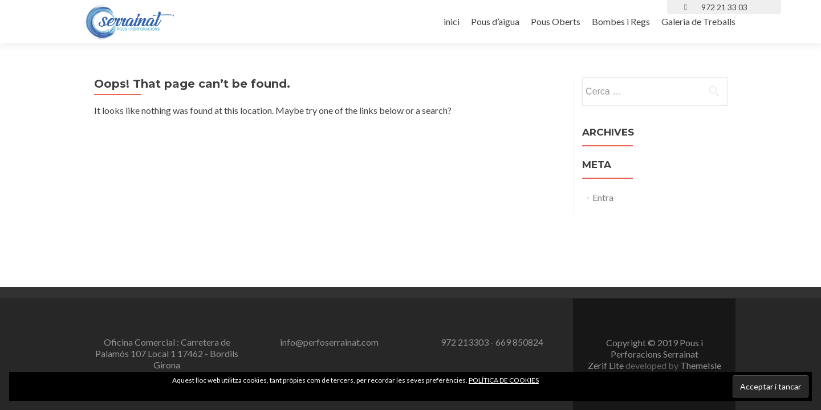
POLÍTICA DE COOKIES (504, 380)
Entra (602, 197)
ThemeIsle (700, 291)
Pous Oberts (555, 21)
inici (452, 21)
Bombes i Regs (621, 21)
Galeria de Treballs (698, 21)
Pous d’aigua (495, 21)
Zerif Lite (606, 291)
